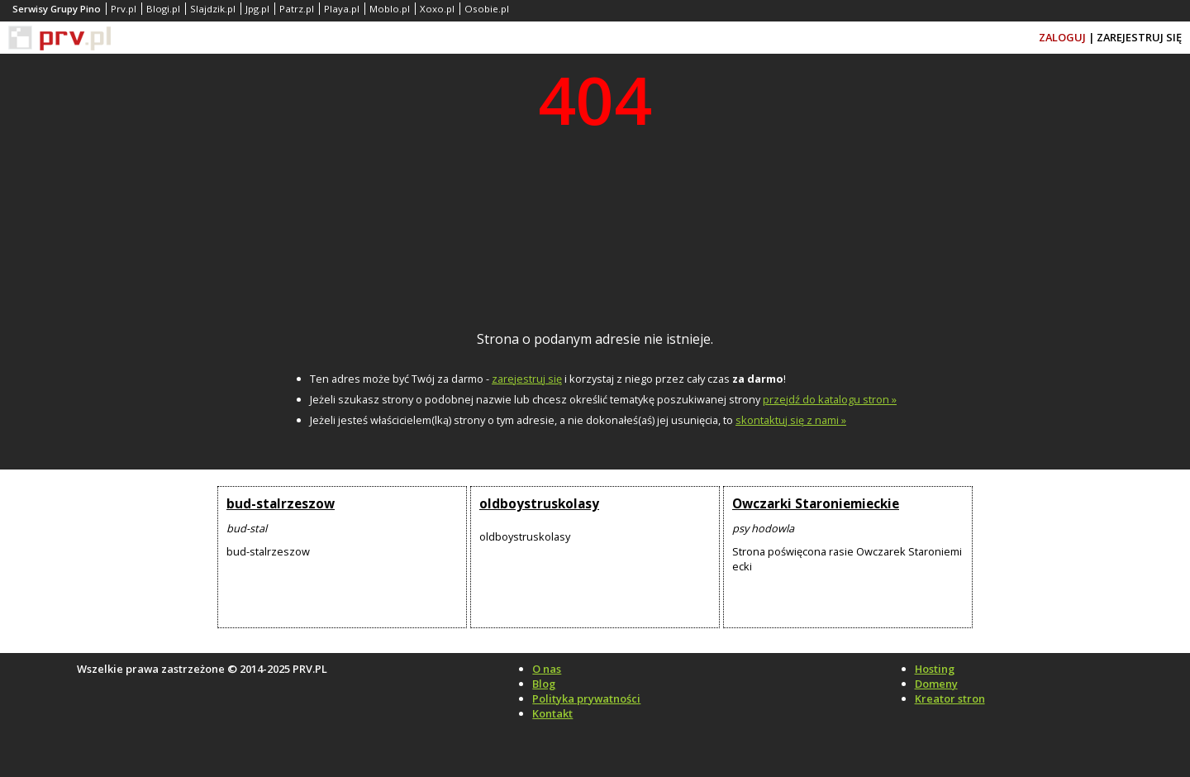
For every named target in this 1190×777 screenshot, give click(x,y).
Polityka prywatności (586, 698)
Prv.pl (123, 8)
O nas (546, 668)
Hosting (934, 668)
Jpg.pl (257, 8)
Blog (543, 683)
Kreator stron (950, 698)
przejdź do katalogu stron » (830, 399)
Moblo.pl (389, 8)
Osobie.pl (486, 8)
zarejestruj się (527, 378)
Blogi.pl (163, 8)
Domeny (936, 683)
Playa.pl (341, 8)
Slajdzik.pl (213, 8)
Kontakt (552, 713)
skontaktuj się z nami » (790, 419)
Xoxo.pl (437, 8)
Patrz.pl (296, 8)
